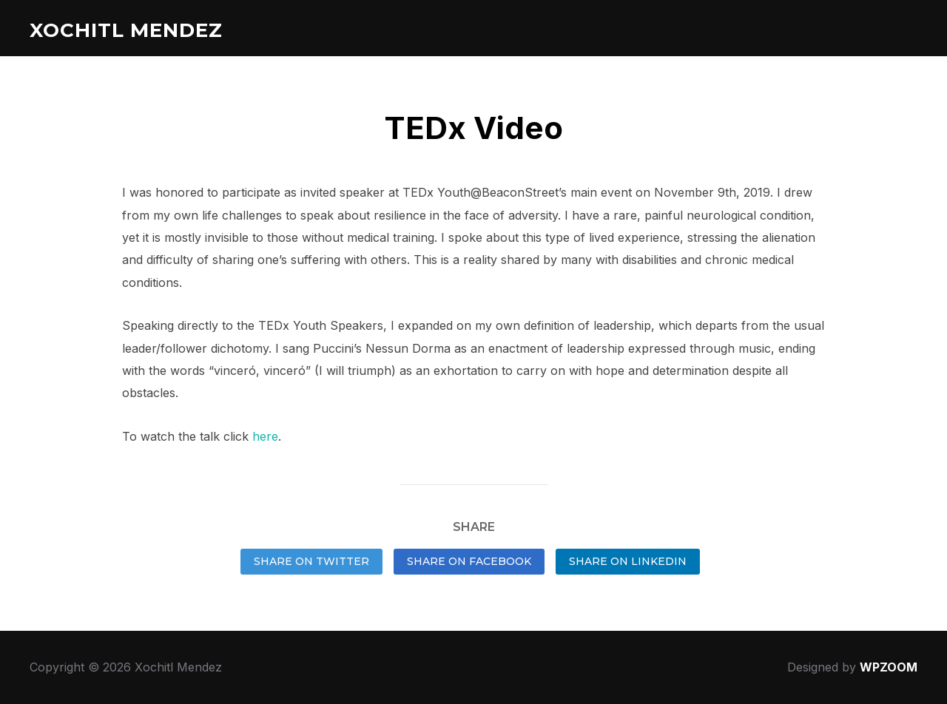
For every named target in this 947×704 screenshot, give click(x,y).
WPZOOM (888, 667)
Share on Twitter (311, 561)
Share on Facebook (469, 561)
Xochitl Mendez (126, 30)
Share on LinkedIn (628, 561)
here (265, 436)
